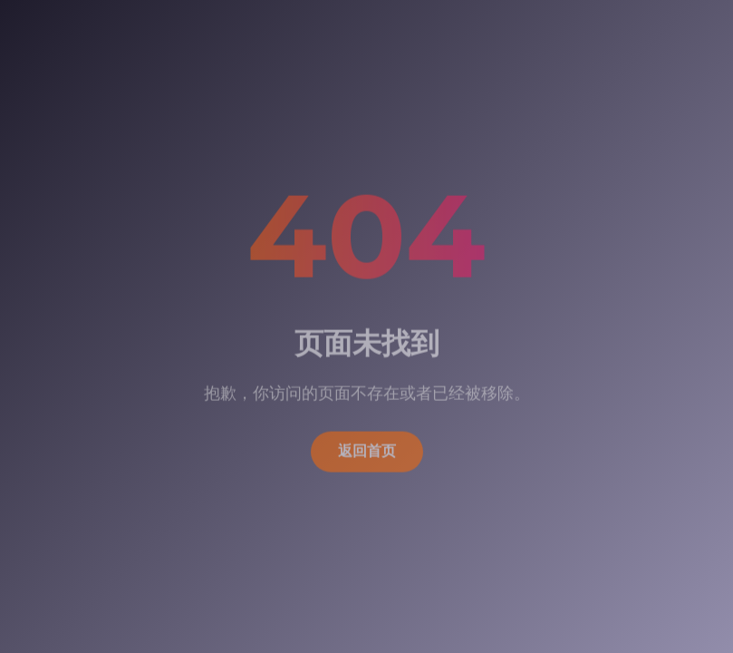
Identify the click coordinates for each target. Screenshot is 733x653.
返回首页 (367, 448)
